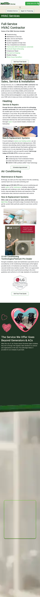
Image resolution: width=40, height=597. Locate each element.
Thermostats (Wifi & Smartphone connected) (20, 47)
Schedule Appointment (20, 167)
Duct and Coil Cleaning (13, 53)
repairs (10, 122)
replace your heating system (22, 141)
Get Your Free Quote (20, 61)
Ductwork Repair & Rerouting (15, 49)
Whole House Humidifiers (14, 57)
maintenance (17, 187)
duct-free (4, 202)
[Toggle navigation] (20, 7)
